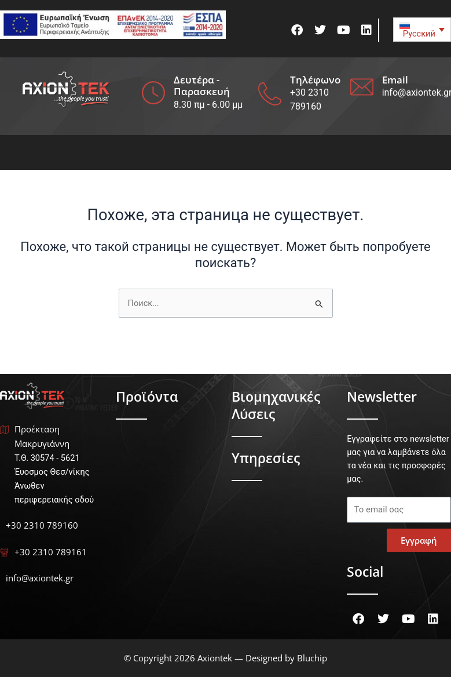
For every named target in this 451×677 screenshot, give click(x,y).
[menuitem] (422, 29)
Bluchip (312, 658)
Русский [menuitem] (419, 33)
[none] (422, 29)
